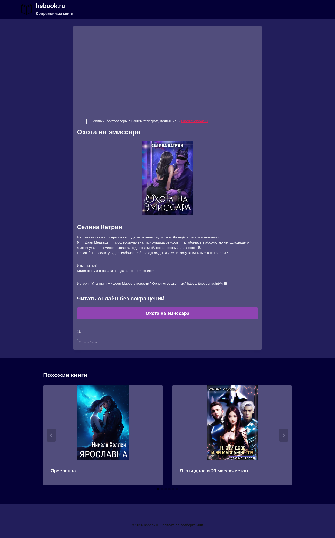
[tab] (158, 489)
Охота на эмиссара (167, 313)
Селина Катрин (88, 342)
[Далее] (283, 435)
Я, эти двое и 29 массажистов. (214, 470)
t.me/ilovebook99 (194, 121)
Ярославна (63, 470)
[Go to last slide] (51, 435)
